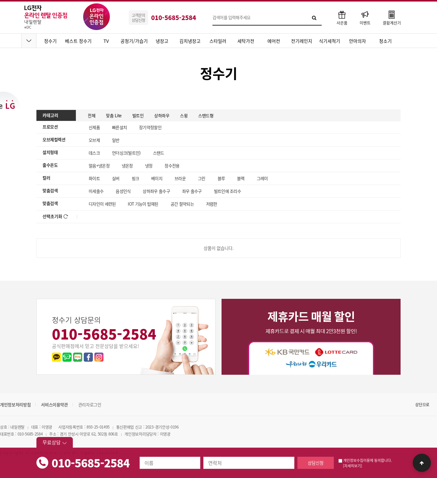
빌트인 (138, 115)
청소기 (385, 41)
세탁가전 (245, 41)
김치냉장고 (190, 41)
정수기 (50, 41)
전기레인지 (301, 41)
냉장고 (162, 41)
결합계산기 (392, 17)
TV (106, 41)
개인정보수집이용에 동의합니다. (365, 460)
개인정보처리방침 (15, 404)
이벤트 (365, 17)
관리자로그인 (89, 404)
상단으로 (422, 404)
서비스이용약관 (54, 404)
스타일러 (217, 41)
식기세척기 (329, 41)
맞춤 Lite (114, 115)
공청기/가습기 (134, 41)
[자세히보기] (352, 466)
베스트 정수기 (78, 41)
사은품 (342, 17)
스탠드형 (205, 115)
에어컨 (273, 41)
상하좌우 (161, 115)
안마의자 (357, 41)
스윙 (184, 115)
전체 (91, 115)
